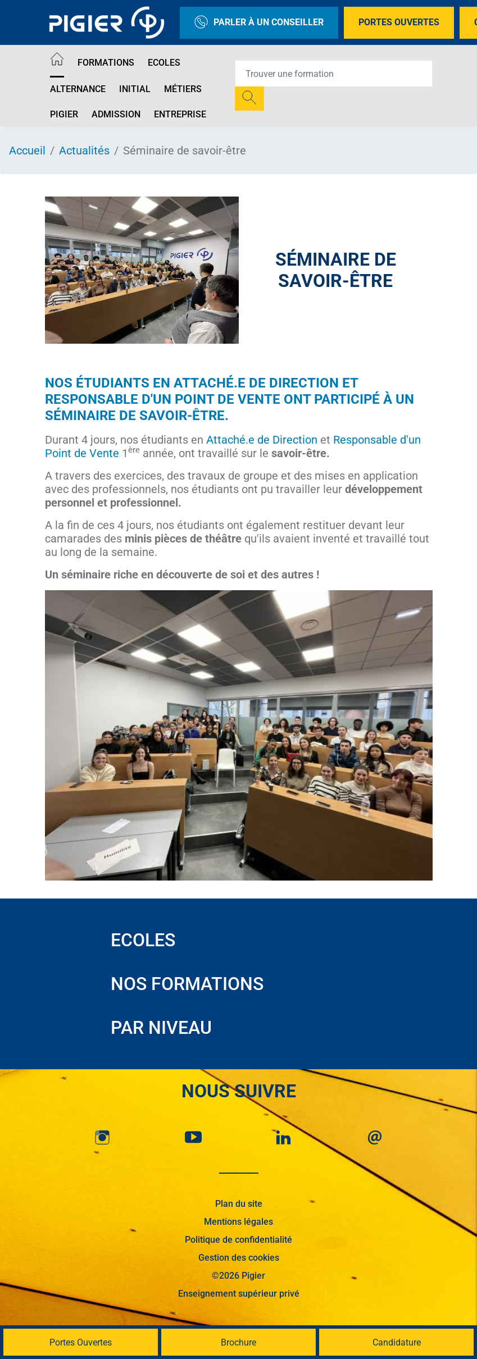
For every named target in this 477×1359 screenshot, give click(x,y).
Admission (116, 114)
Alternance (78, 89)
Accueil (27, 150)
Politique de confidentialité (238, 1239)
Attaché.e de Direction (256, 383)
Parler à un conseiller (259, 22)
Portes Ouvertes (398, 22)
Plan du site (238, 1203)
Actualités (84, 150)
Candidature (396, 1342)
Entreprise (180, 114)
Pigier (64, 114)
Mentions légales (238, 1221)
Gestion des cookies (238, 1257)
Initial (135, 89)
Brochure (238, 1342)
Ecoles (164, 62)
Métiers (183, 89)
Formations (106, 62)
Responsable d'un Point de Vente (164, 399)
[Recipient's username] (333, 73)
